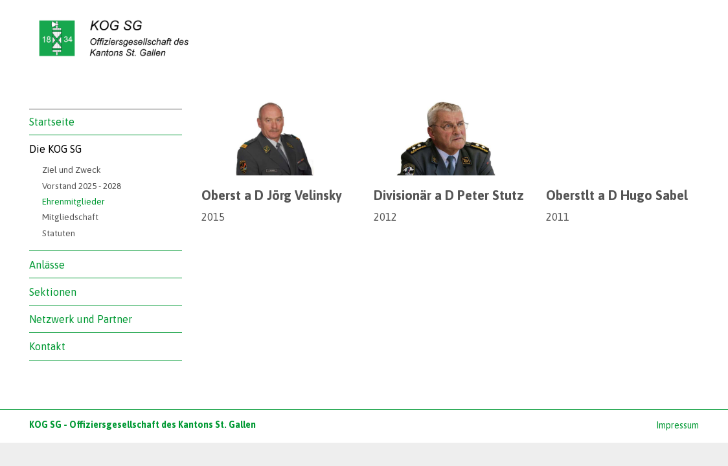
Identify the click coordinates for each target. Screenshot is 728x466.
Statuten (58, 233)
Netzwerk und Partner (80, 319)
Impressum (677, 425)
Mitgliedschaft (70, 217)
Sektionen (52, 292)
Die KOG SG (55, 149)
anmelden (640, 426)
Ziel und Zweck (71, 169)
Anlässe (47, 265)
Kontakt (47, 346)
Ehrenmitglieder (73, 201)
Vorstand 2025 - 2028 (81, 186)
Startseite (51, 122)
